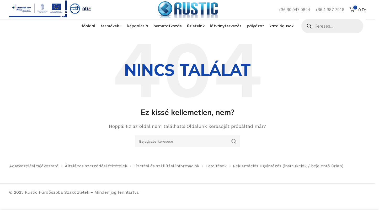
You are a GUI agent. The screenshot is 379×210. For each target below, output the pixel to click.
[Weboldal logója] (187, 13)
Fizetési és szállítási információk (166, 174)
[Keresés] (187, 149)
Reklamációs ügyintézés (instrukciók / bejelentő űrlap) (288, 174)
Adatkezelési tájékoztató (33, 174)
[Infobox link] (51, 14)
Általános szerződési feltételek (96, 174)
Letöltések (216, 174)
